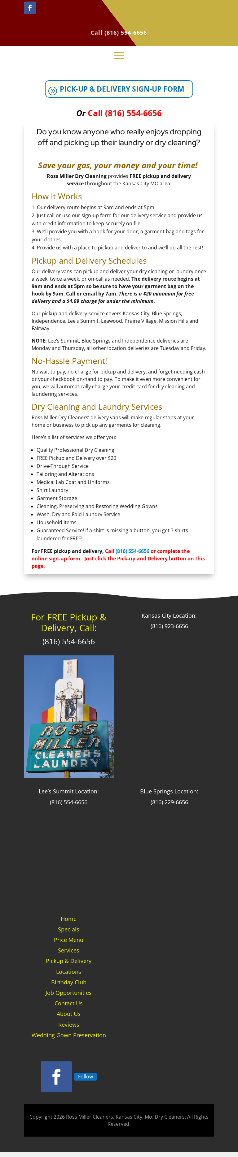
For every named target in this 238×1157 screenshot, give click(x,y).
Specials (68, 934)
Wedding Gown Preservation (69, 1040)
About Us (69, 1018)
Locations (68, 976)
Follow (85, 1081)
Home (69, 923)
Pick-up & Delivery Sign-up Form (124, 91)
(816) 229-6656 (169, 807)
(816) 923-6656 (169, 631)
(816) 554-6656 (125, 32)
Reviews (68, 1029)
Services (68, 955)
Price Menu (68, 944)
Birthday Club (68, 987)
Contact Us (69, 1008)
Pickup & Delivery (68, 965)
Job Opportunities (69, 997)
